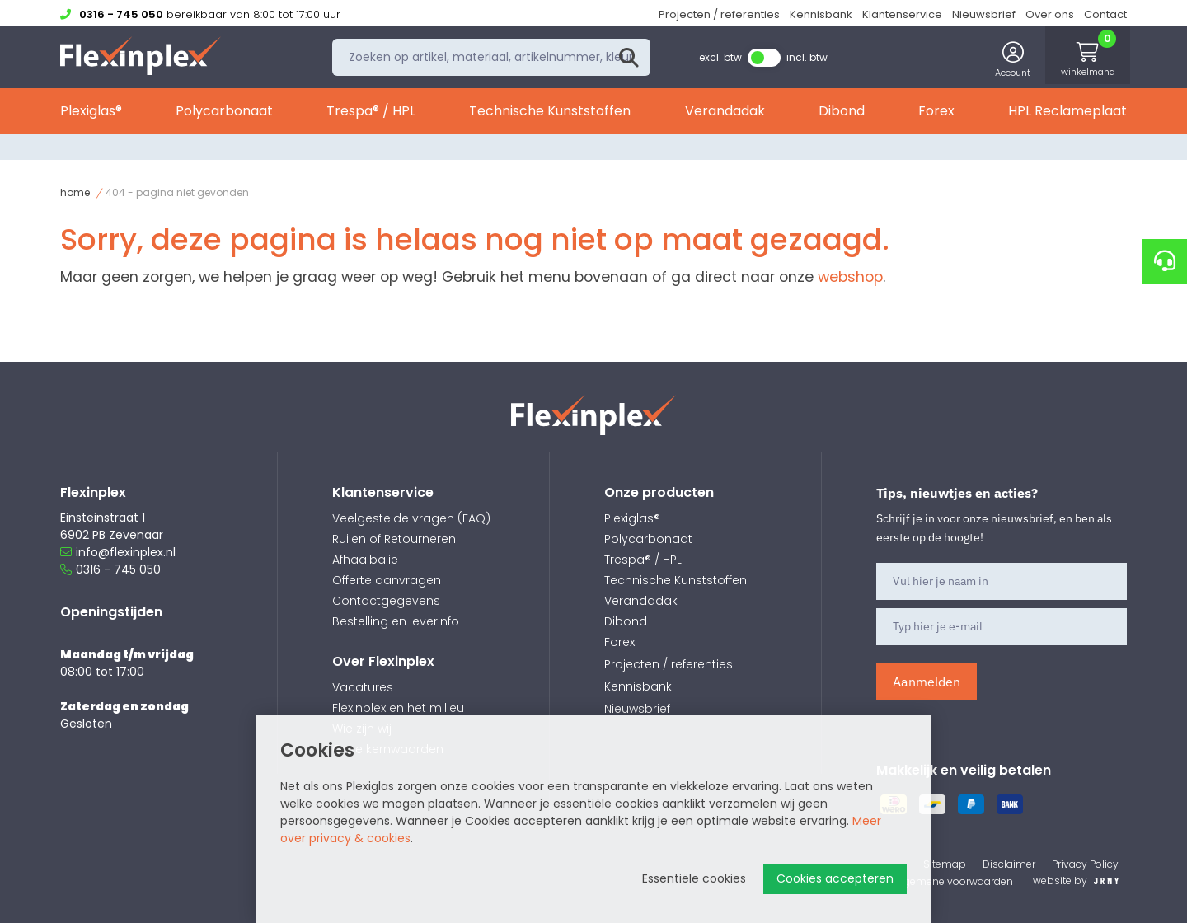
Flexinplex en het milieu (398, 708)
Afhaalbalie (365, 559)
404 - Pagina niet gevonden (177, 192)
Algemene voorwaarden (953, 881)
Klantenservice (902, 14)
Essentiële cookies (694, 878)
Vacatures (362, 687)
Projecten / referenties (719, 14)
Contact (1105, 14)
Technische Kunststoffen (550, 113)
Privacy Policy (1085, 864)
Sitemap (944, 864)
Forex (936, 113)
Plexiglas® (91, 113)
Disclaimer (1009, 864)
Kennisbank (821, 14)
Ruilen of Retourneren (394, 539)
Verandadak (725, 113)
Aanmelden (926, 681)
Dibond (842, 113)
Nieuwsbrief (984, 14)
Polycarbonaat (224, 113)
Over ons (1049, 14)
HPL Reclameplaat (1067, 113)
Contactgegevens (386, 601)
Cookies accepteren (835, 878)
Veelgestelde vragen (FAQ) (411, 518)
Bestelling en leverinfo (395, 621)
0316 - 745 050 (110, 569)
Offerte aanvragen (386, 580)
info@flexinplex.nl (118, 552)
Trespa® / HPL (370, 113)
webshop (850, 277)
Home (75, 192)
